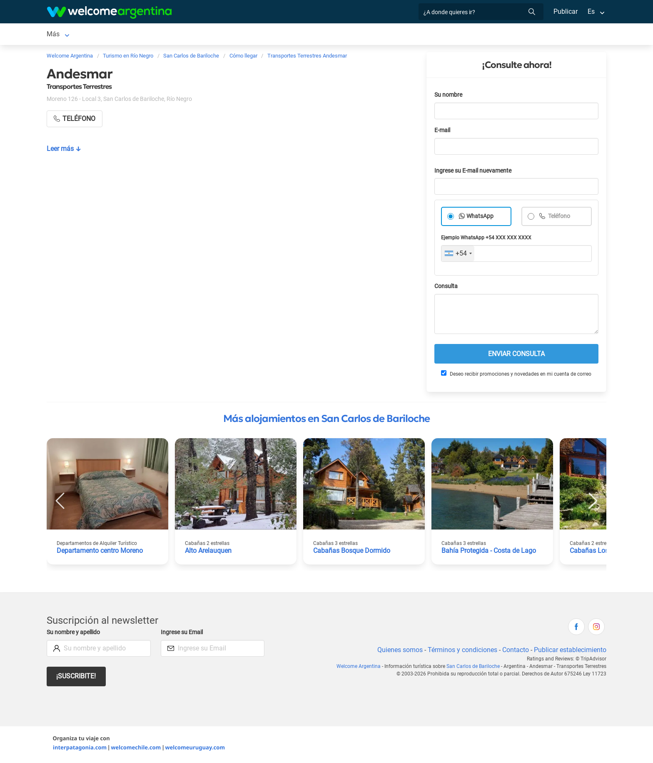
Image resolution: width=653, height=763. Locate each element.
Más (489, 35)
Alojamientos (151, 35)
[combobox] (457, 255)
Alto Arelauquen (209, 552)
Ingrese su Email (183, 634)
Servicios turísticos (290, 35)
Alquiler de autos (222, 35)
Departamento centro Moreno (101, 552)
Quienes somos (397, 651)
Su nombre (449, 96)
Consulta (446, 287)
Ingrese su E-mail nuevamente (475, 172)
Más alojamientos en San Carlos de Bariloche (326, 420)
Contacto (514, 651)
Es (591, 11)
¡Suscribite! (76, 678)
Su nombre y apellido (75, 634)
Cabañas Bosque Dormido (352, 552)
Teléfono (559, 217)
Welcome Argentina (360, 668)
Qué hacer (409, 35)
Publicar (565, 11)
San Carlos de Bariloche (82, 35)
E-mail (443, 132)
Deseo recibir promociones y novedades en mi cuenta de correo (516, 375)
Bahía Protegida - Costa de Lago (489, 552)
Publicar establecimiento (569, 651)
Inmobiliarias (453, 35)
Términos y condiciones (461, 651)
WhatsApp (480, 217)
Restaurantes (364, 35)
